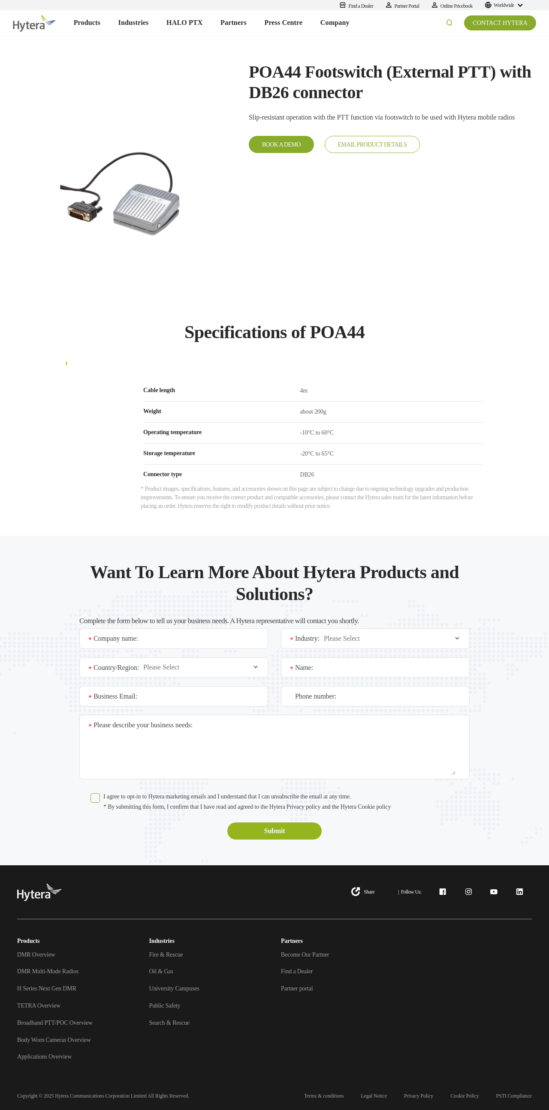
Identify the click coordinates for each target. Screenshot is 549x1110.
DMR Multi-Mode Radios (47, 971)
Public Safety (165, 1005)
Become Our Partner (305, 954)
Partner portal (297, 988)
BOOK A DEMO (281, 144)
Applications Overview (44, 1056)
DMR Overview (36, 954)
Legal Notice (374, 1096)
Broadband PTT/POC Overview (55, 1023)
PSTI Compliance (514, 1096)
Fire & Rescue (166, 954)
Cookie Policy (464, 1096)
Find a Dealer (297, 971)
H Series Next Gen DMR (46, 988)
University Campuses (174, 988)
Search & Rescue (169, 1023)
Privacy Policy (418, 1096)
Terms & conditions (324, 1096)
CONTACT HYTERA (500, 23)
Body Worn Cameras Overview (54, 1040)
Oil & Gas (161, 971)
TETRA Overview (38, 1005)
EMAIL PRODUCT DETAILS (372, 144)
